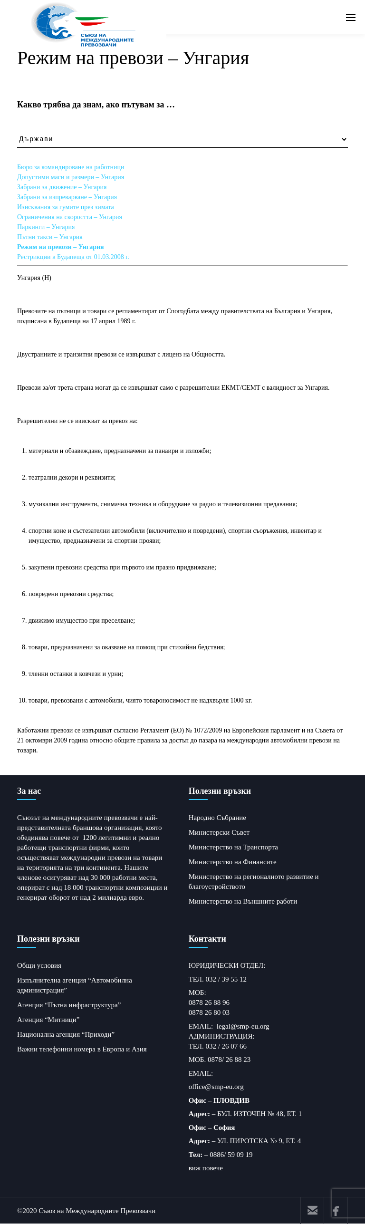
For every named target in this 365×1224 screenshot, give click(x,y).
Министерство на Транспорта (233, 847)
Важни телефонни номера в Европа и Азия (82, 1049)
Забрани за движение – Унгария (61, 187)
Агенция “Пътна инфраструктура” (69, 1005)
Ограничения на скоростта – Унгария (69, 217)
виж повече (206, 1168)
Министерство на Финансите (233, 862)
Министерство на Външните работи (243, 901)
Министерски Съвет (219, 832)
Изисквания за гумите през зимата (65, 207)
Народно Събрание (217, 817)
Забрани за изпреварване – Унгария (67, 197)
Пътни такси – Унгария (50, 237)
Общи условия (39, 965)
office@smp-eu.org (216, 1086)
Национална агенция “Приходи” (66, 1034)
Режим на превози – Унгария (60, 247)
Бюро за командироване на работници (70, 167)
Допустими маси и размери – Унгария (70, 177)
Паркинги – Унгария (46, 227)
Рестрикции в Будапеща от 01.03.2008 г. (73, 256)
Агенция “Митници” (48, 1019)
